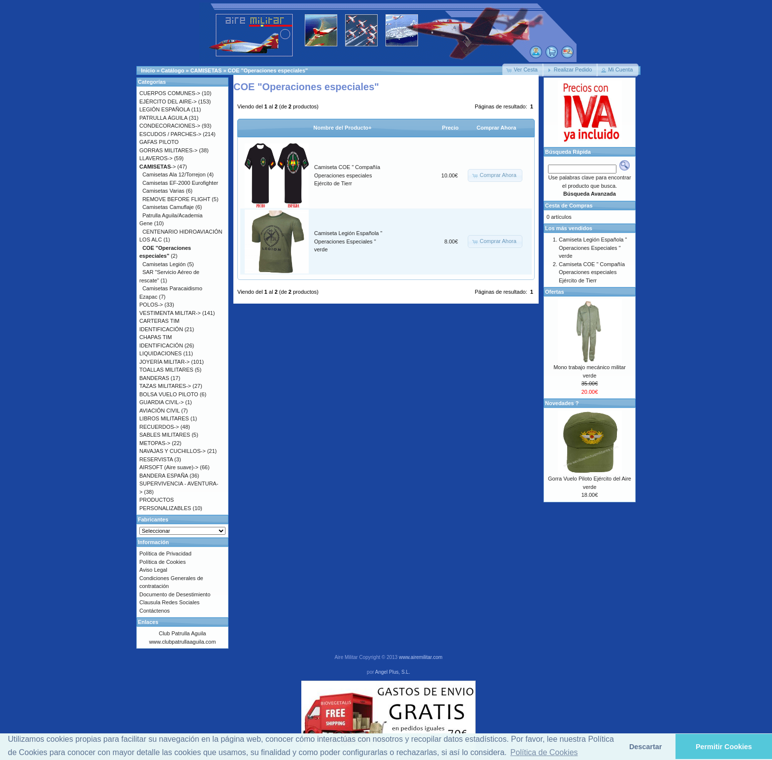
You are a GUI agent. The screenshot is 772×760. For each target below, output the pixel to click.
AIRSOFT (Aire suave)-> (168, 467)
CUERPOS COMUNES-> (169, 93)
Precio (450, 128)
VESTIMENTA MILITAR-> (170, 313)
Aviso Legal (153, 570)
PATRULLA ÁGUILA (163, 118)
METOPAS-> (154, 443)
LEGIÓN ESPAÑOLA (164, 109)
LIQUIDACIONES (160, 353)
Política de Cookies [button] (544, 752)
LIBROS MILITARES (164, 418)
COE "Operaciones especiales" (268, 70)
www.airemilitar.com (420, 657)
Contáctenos (154, 611)
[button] (523, 70)
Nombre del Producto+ (343, 128)
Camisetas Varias (163, 191)
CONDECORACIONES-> (169, 126)
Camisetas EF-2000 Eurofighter (180, 183)
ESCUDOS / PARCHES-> (170, 134)
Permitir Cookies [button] (724, 747)
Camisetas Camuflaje (168, 207)
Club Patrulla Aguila (182, 633)
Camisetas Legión (164, 264)
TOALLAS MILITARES (166, 370)
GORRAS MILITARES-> (168, 150)
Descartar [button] (645, 747)
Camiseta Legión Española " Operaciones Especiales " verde (348, 241)
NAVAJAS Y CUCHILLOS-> (172, 451)
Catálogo (172, 70)
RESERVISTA (156, 459)
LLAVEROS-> (155, 158)
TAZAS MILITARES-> (165, 386)
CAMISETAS (206, 70)
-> (157, 167)
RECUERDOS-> (159, 427)
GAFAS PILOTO (159, 142)
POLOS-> (151, 305)
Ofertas (554, 292)
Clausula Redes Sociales (169, 602)
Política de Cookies (162, 562)
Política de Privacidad (165, 553)
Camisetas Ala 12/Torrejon (173, 174)
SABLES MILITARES (164, 435)
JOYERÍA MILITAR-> (164, 362)
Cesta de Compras (569, 205)
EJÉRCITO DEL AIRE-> (167, 101)
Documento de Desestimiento (174, 594)
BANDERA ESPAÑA (163, 476)
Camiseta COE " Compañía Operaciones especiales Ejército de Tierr (347, 175)
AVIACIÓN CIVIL (159, 411)
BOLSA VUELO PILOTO (168, 394)
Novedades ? (562, 403)
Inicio (148, 70)
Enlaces (148, 622)
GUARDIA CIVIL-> (161, 402)
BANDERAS (154, 378)
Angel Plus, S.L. (392, 672)
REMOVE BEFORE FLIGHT (176, 199)
